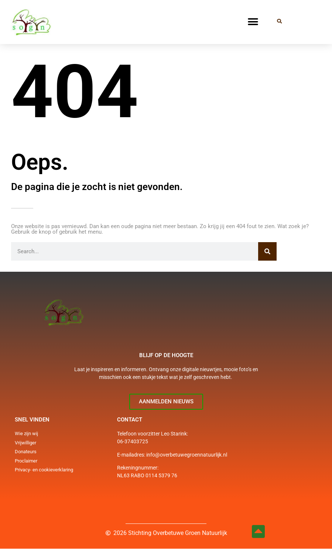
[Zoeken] (267, 251)
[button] (252, 22)
